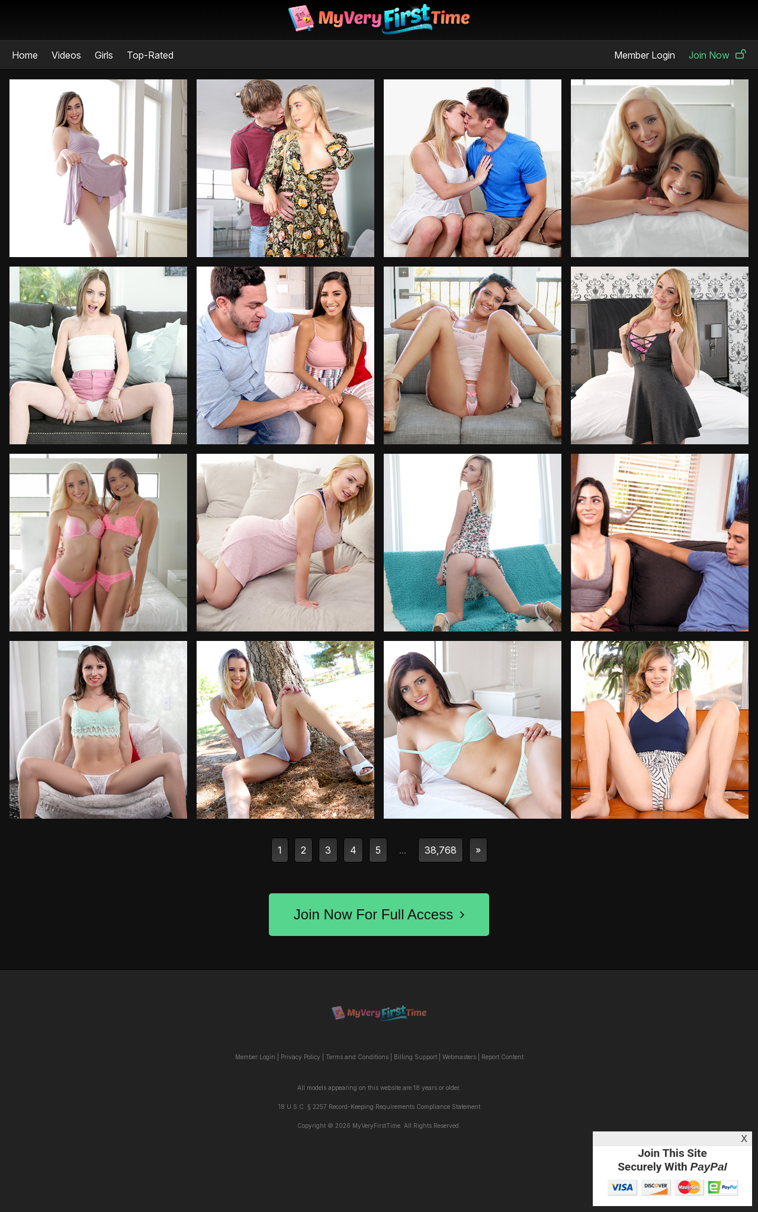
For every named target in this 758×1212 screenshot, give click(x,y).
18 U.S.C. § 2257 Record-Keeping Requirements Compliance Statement (379, 1106)
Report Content (502, 1056)
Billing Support (415, 1056)
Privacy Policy (300, 1056)
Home (25, 55)
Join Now (717, 55)
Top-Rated (150, 55)
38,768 (441, 850)
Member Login (644, 55)
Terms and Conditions (357, 1056)
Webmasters (459, 1056)
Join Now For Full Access (379, 914)
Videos (66, 55)
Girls (104, 55)
